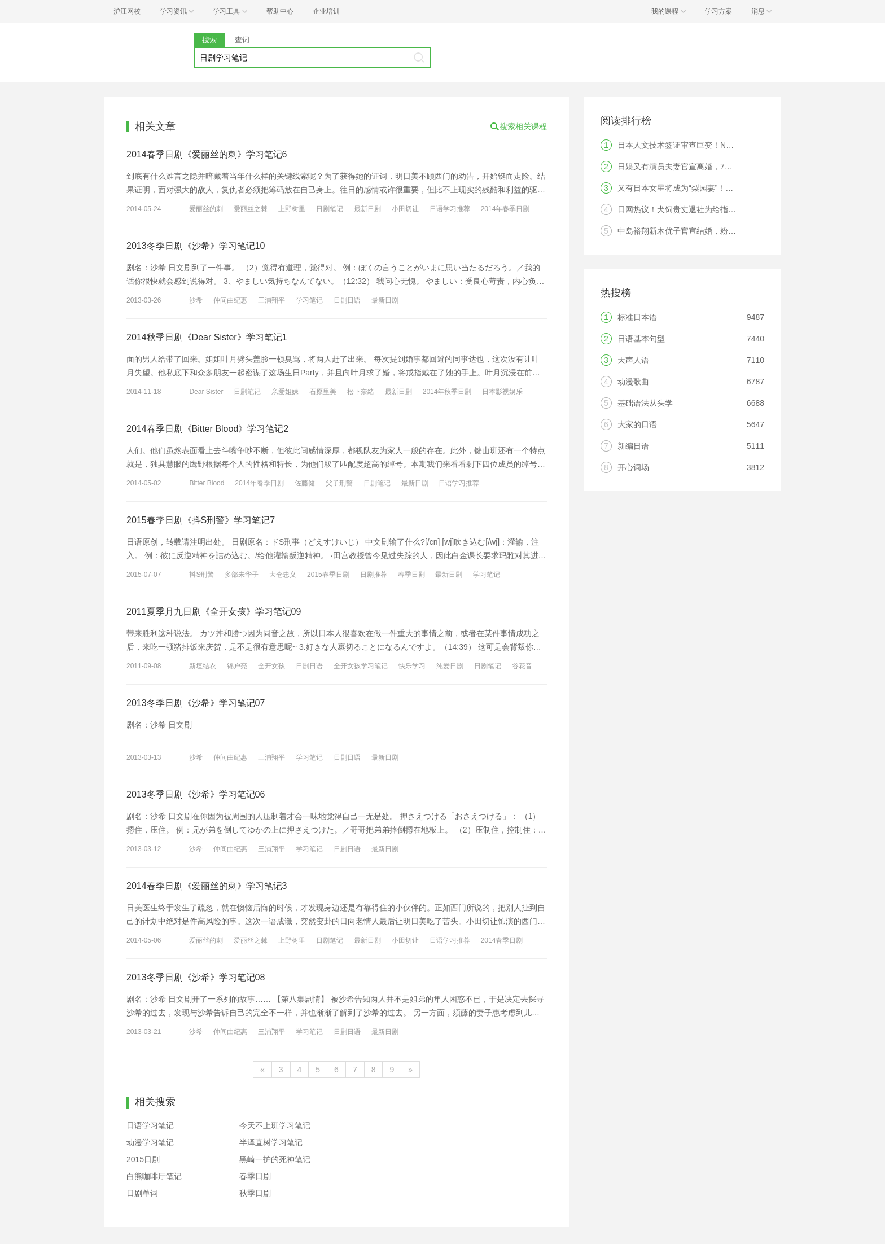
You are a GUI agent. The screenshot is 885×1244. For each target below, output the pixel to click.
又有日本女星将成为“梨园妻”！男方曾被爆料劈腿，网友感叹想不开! (735, 187)
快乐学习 (412, 666)
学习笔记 (309, 300)
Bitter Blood (206, 483)
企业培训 (326, 11)
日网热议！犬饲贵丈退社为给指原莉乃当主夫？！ (704, 209)
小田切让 (405, 209)
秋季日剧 (255, 1193)
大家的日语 (637, 424)
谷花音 (522, 666)
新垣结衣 (202, 666)
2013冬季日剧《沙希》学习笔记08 (195, 977)
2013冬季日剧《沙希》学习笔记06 (195, 794)
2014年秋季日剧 (447, 392)
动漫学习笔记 (150, 1142)
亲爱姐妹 (285, 392)
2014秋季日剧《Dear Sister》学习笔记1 (206, 337)
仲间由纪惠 (230, 300)
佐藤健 (305, 483)
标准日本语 (637, 317)
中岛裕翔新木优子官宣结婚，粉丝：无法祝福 (696, 230)
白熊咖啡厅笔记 (154, 1176)
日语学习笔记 (150, 1125)
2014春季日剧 (502, 940)
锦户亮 (237, 666)
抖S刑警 (201, 575)
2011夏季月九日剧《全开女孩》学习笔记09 (213, 611)
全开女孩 (271, 666)
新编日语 (633, 445)
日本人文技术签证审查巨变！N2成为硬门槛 (693, 145)
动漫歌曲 (633, 381)
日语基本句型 (641, 338)
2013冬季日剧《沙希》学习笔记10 (195, 246)
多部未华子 (242, 575)
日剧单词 (142, 1193)
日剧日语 (347, 300)
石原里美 (322, 392)
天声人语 (633, 360)
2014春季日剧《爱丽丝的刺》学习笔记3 (206, 886)
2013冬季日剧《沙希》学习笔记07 (195, 703)
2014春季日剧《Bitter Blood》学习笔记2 (207, 428)
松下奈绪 (360, 392)
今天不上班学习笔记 (274, 1125)
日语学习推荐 (450, 209)
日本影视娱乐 (502, 392)
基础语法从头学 (645, 403)
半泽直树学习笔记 (271, 1142)
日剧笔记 (329, 209)
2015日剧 (143, 1159)
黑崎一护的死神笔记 (274, 1159)
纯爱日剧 (449, 666)
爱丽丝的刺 (206, 209)
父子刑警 (339, 483)
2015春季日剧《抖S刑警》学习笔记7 (200, 520)
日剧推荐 (373, 575)
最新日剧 (367, 209)
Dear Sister (206, 392)
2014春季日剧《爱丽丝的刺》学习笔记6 (206, 154)
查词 (242, 40)
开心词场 (633, 467)
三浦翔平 (271, 300)
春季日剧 (411, 575)
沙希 (196, 300)
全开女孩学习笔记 (361, 666)
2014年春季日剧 (505, 209)
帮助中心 (279, 11)
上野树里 (291, 209)
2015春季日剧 (328, 575)
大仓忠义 (282, 575)
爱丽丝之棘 (251, 209)
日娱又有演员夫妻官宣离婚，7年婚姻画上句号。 (702, 166)
